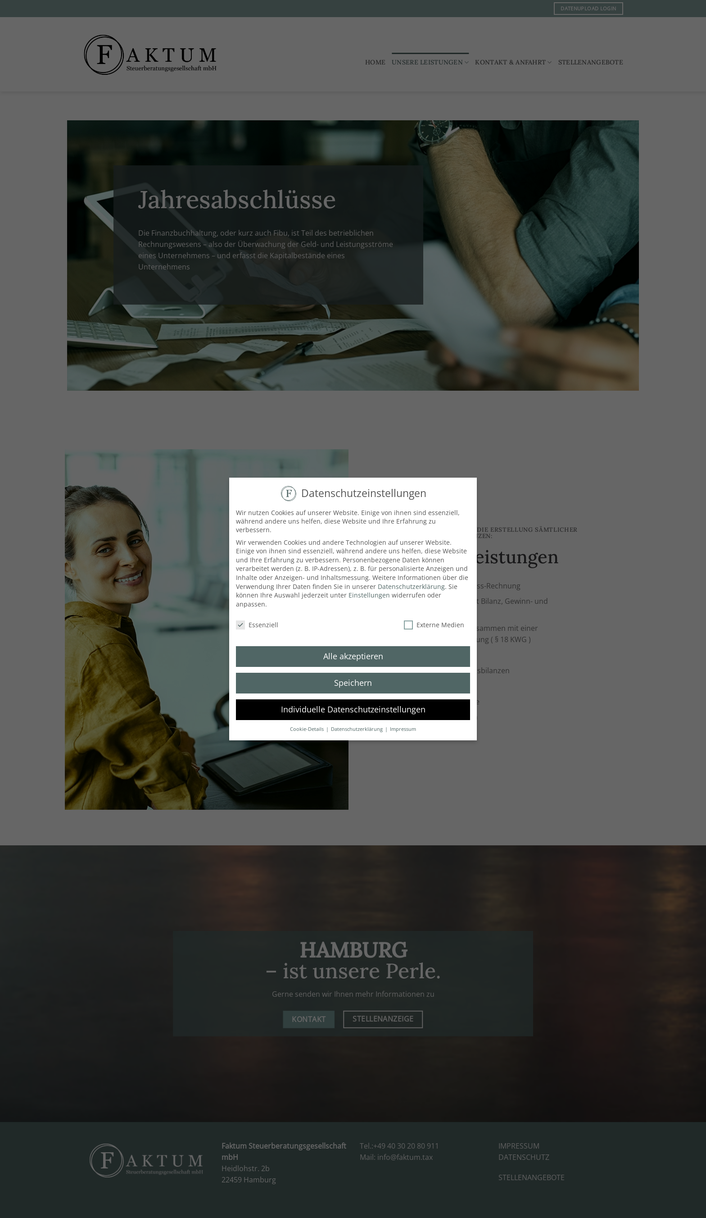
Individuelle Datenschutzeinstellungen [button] (353, 705)
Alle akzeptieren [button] (353, 652)
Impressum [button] (403, 724)
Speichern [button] (353, 678)
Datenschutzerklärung (411, 582)
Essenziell (257, 620)
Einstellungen (369, 591)
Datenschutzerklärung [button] (357, 724)
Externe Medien (434, 620)
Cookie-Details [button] (307, 724)
